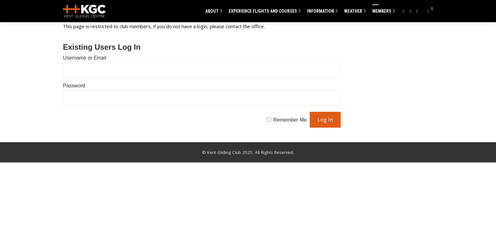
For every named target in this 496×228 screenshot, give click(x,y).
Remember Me (290, 120)
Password (74, 85)
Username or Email (84, 57)
